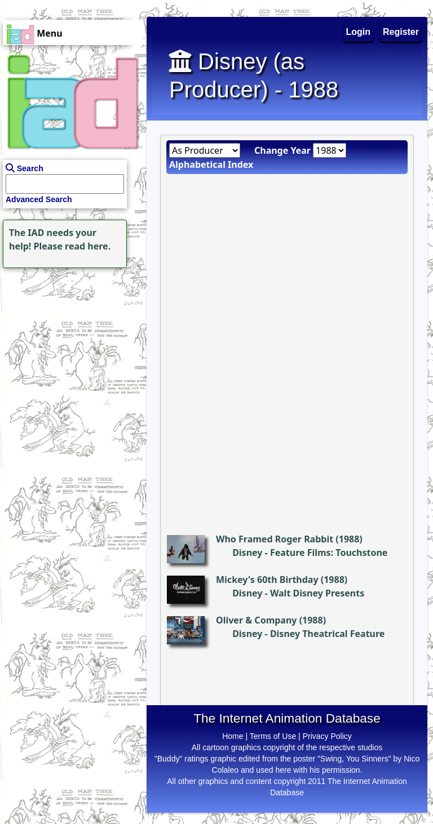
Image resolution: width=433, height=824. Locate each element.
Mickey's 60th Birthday (267, 579)
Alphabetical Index (211, 164)
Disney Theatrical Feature (327, 633)
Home (232, 736)
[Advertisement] (70, 341)
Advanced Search (39, 199)
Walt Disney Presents (317, 593)
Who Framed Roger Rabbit (274, 539)
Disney (247, 552)
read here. (88, 246)
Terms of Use (273, 736)
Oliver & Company (256, 620)
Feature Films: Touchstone (329, 552)
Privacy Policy (327, 736)
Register (401, 32)
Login (358, 32)
